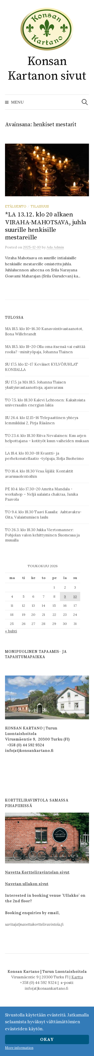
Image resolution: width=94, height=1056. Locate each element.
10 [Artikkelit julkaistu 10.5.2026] (75, 596)
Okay (47, 1039)
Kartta (77, 977)
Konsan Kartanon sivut (47, 69)
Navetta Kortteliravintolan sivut (37, 872)
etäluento (15, 206)
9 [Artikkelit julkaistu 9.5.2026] (65, 596)
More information (19, 1048)
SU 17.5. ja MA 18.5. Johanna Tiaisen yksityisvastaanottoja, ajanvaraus (35, 385)
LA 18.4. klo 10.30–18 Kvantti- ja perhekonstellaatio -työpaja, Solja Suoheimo (44, 456)
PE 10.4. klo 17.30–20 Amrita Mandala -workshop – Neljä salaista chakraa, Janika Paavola (41, 494)
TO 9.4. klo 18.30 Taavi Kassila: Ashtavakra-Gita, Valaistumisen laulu (43, 514)
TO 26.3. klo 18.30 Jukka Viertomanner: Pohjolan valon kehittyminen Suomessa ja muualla (42, 535)
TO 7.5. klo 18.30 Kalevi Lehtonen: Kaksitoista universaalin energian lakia (45, 403)
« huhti (11, 631)
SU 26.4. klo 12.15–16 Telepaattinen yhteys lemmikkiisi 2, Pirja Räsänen (41, 420)
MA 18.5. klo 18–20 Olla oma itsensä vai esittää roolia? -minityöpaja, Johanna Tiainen (45, 349)
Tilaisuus (40, 206)
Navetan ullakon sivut (26, 883)
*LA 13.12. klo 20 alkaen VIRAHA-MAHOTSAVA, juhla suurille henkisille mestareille (45, 226)
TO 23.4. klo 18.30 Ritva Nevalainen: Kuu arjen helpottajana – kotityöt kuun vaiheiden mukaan (47, 438)
